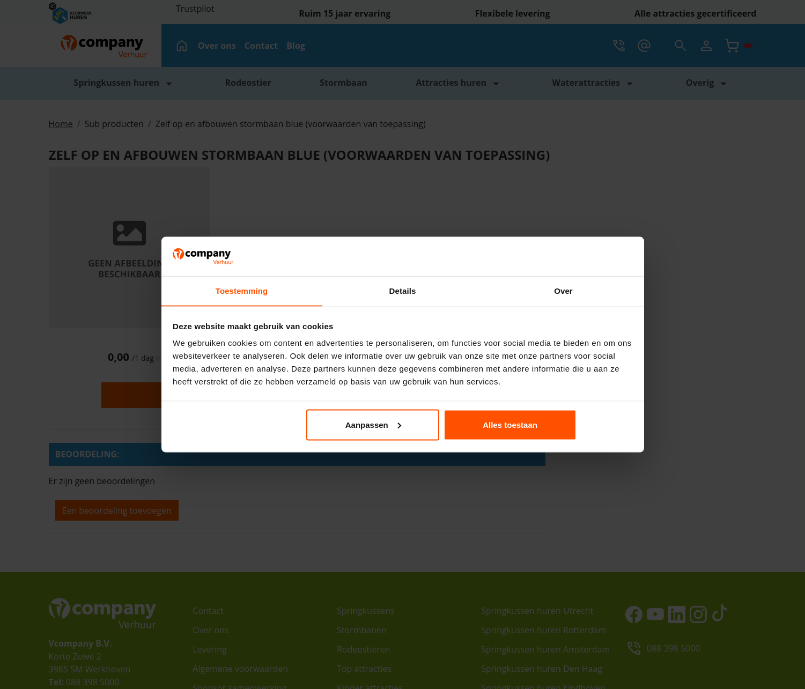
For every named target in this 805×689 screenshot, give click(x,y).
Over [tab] (563, 291)
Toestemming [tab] (242, 291)
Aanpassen (401, 424)
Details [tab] (402, 291)
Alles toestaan (556, 424)
